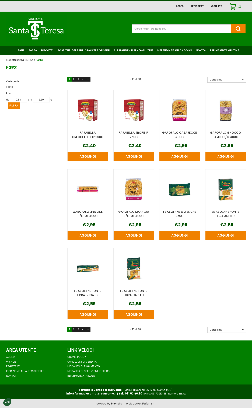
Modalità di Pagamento (83, 366)
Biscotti (47, 50)
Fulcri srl (148, 403)
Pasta (33, 50)
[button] (226, 80)
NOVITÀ (201, 50)
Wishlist (216, 6)
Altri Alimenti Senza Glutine (133, 50)
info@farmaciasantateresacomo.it (91, 393)
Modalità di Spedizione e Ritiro (88, 371)
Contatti (12, 375)
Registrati (197, 6)
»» (88, 79)
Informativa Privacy (81, 375)
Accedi (180, 6)
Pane (21, 50)
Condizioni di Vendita (82, 361)
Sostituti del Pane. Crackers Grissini (84, 50)
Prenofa (116, 403)
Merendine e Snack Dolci (174, 50)
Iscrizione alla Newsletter (25, 371)
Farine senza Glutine (224, 50)
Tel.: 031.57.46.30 (130, 393)
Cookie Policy (76, 357)
